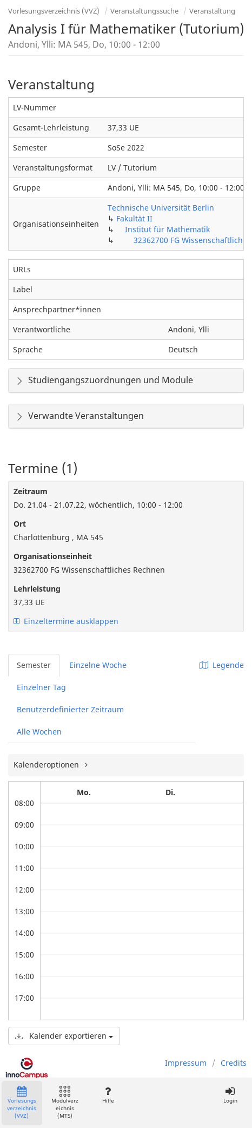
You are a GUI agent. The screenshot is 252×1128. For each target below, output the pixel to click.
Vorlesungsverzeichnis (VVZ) (54, 11)
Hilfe (107, 1095)
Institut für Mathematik (167, 229)
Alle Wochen (39, 731)
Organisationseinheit (53, 556)
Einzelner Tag (41, 687)
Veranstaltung (212, 11)
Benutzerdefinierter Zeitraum (70, 709)
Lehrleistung (37, 588)
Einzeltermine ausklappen (66, 621)
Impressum (186, 1063)
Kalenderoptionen (47, 764)
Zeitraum (31, 491)
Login (230, 1095)
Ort (20, 524)
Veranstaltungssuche (144, 11)
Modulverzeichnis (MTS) (64, 1102)
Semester (34, 665)
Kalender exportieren (64, 1036)
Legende (222, 665)
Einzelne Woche (98, 665)
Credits (234, 1063)
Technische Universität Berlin (161, 207)
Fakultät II (134, 218)
